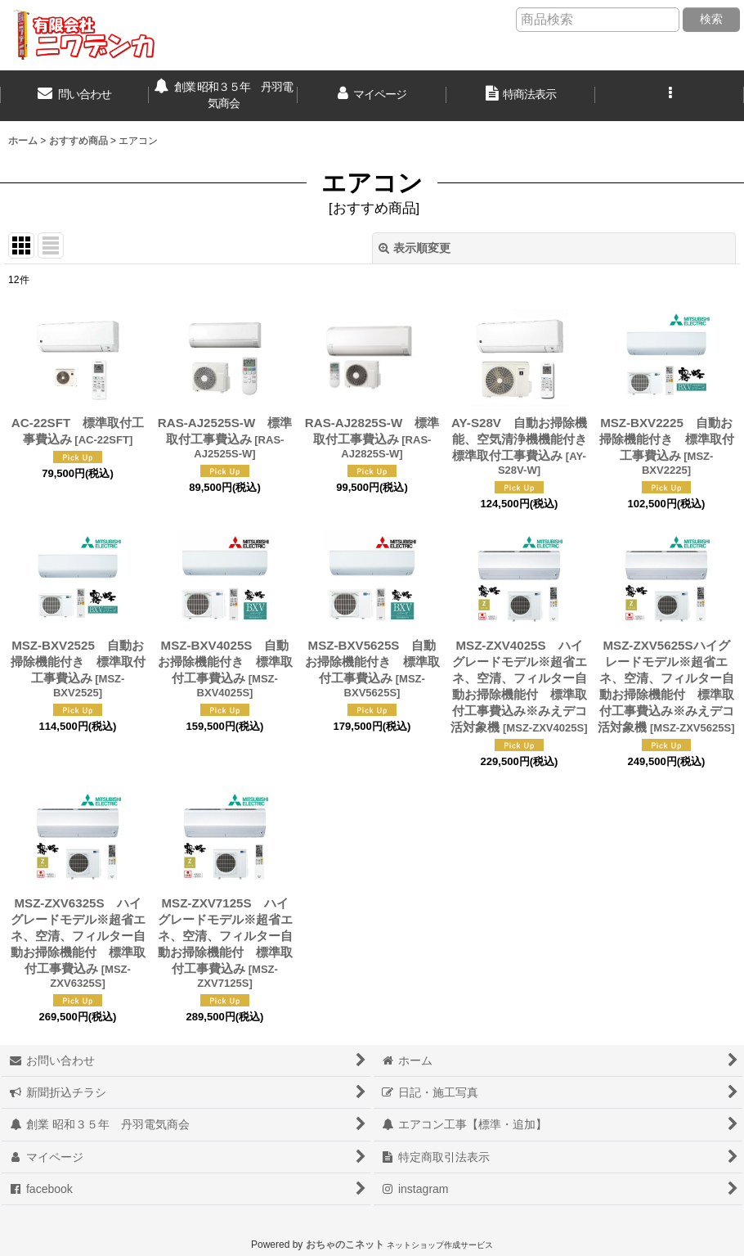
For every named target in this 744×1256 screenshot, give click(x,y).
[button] (669, 95)
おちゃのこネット (345, 1244)
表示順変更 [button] (414, 247)
